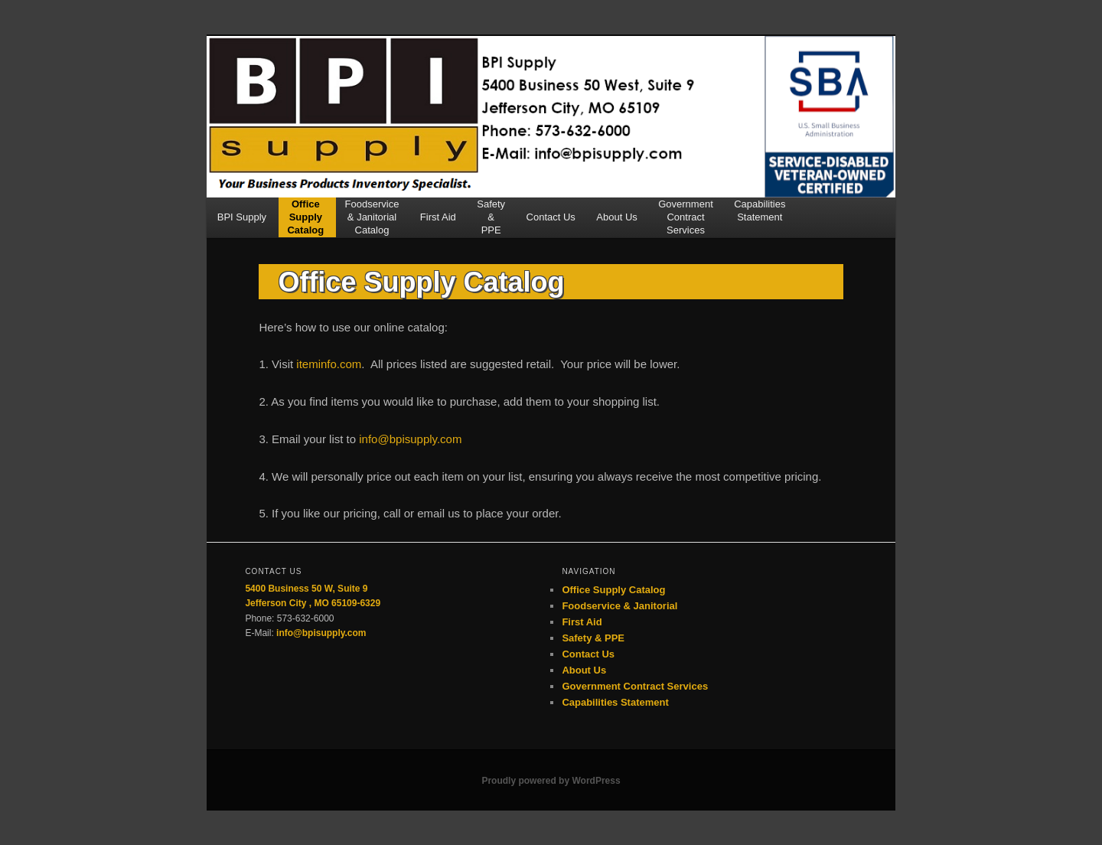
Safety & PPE (593, 638)
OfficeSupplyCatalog (305, 217)
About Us (616, 223)
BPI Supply (241, 223)
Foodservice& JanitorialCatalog (372, 217)
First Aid (438, 223)
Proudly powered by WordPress (550, 780)
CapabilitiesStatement (759, 210)
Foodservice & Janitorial (619, 606)
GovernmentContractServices (685, 217)
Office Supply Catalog (613, 589)
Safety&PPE (491, 217)
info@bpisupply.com (410, 438)
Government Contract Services (635, 686)
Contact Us (551, 223)
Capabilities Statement (615, 702)
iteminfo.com (328, 363)
